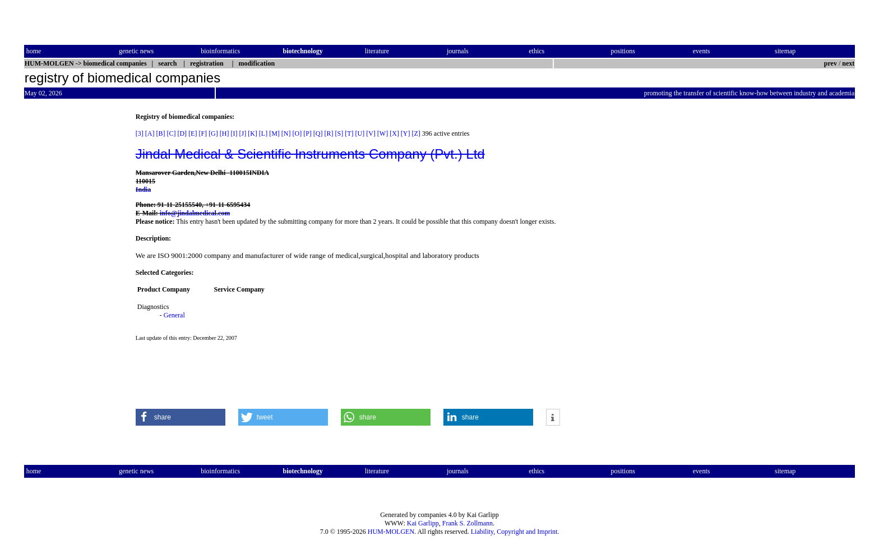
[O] (297, 133)
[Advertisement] (71, 281)
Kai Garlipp (423, 523)
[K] (252, 133)
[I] (233, 133)
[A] (150, 133)
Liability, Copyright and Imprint (514, 532)
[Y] (405, 133)
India (143, 189)
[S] (339, 133)
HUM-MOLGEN (391, 532)
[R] (329, 133)
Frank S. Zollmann (467, 523)
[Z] (416, 133)
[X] (394, 133)
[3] (140, 133)
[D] (182, 133)
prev (830, 63)
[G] (213, 133)
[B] (160, 133)
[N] (286, 133)
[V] (371, 133)
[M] (274, 133)
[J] (242, 133)
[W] (382, 133)
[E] (192, 133)
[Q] (318, 133)
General (174, 315)
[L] (263, 133)
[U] (360, 133)
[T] (349, 133)
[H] (224, 133)
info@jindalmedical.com (195, 213)
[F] (202, 133)
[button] (180, 417)
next (848, 63)
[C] (170, 133)
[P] (307, 133)
